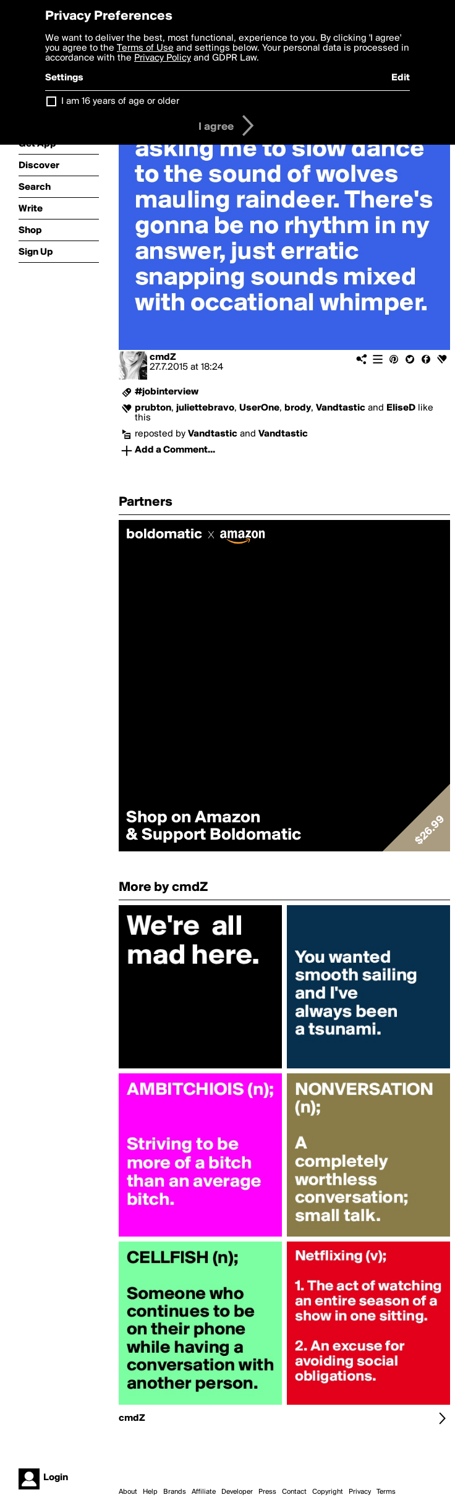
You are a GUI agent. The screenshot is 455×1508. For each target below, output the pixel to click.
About (128, 1492)
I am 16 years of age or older (120, 101)
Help (150, 1492)
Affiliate (204, 1492)
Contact (294, 1492)
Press (267, 1492)
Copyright (327, 1492)
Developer (237, 1492)
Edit (400, 78)
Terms (386, 1492)
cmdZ (163, 357)
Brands (174, 1492)
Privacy (360, 1492)
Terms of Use (145, 48)
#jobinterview (166, 392)
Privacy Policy (162, 58)
